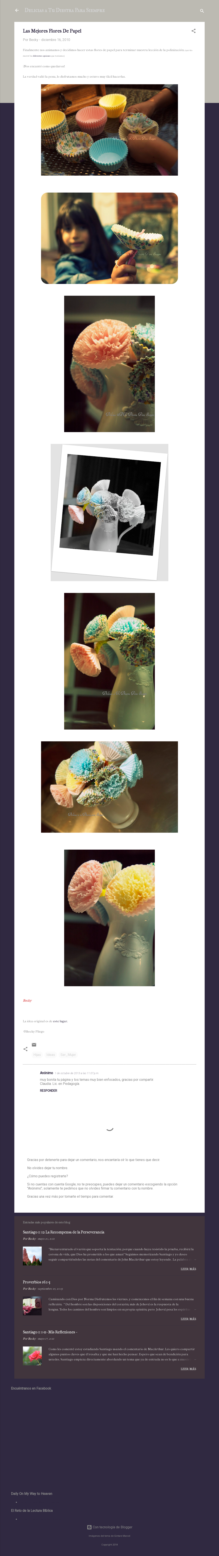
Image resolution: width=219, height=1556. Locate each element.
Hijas (37, 1055)
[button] (193, 31)
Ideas (50, 1055)
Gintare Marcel (122, 1536)
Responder (48, 1090)
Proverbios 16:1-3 (36, 1282)
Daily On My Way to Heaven (40, 1502)
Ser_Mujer (68, 1055)
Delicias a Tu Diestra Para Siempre (65, 10)
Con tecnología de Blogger (109, 1527)
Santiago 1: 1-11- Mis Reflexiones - (50, 1332)
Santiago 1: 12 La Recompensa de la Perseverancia (63, 1232)
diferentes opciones (42, 56)
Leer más (188, 1269)
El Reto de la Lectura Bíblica (40, 1519)
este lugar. (60, 1021)
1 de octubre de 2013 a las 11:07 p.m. (77, 1073)
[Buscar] (202, 11)
